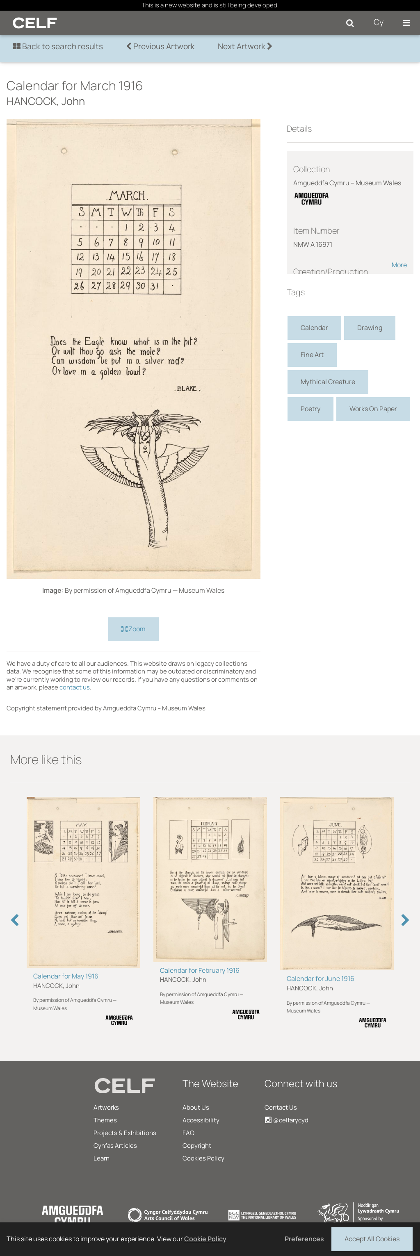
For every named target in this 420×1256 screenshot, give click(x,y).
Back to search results (58, 46)
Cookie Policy (205, 1238)
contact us (74, 687)
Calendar (314, 327)
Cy (378, 21)
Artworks (106, 1107)
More (399, 264)
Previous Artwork (160, 46)
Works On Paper (373, 408)
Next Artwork (245, 46)
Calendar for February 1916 (200, 970)
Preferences (304, 1238)
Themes (105, 1120)
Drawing (369, 327)
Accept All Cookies (372, 1238)
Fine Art (312, 354)
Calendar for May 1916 (65, 976)
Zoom (133, 629)
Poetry (310, 408)
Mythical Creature (328, 381)
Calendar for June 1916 (320, 978)
